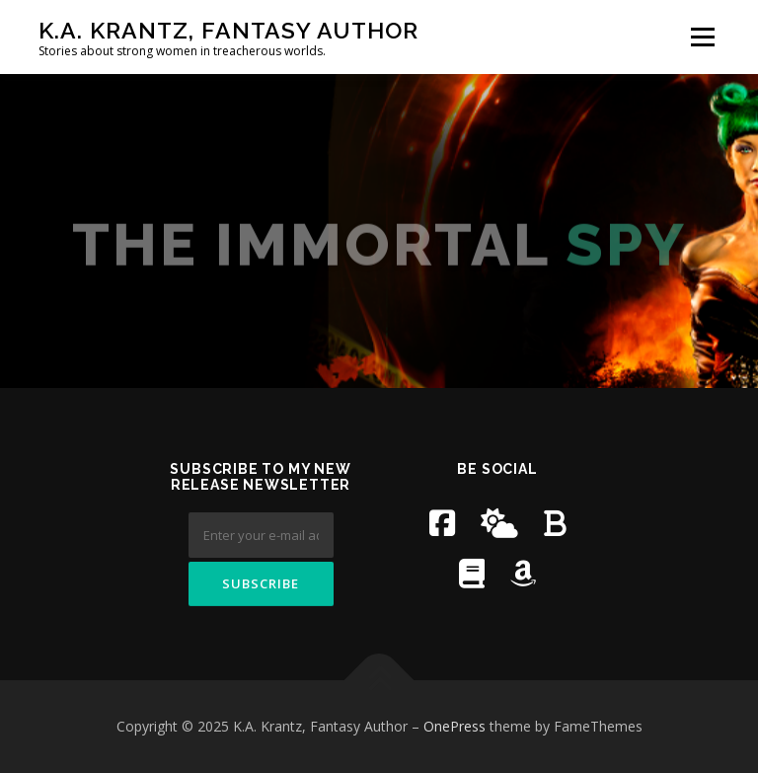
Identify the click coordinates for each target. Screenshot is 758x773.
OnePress (454, 726)
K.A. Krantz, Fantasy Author (228, 30)
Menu (702, 36)
